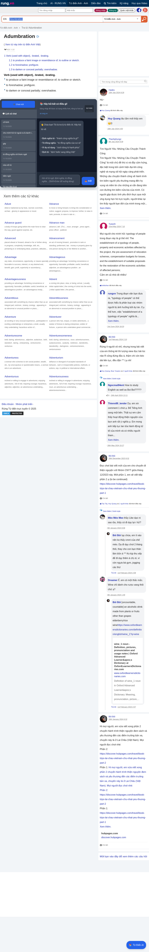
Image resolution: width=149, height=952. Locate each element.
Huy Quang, (106, 371)
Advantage (11, 257)
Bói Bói (112, 337)
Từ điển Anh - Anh (78, 3)
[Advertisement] (30, 894)
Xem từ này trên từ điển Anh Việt (22, 44)
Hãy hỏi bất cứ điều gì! (55, 103)
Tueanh (112, 224)
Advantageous (57, 257)
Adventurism (56, 357)
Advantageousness (15, 279)
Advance (54, 203)
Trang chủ (41, 3)
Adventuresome (13, 335)
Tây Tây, (105, 504)
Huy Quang (106, 110)
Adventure (10, 316)
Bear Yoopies (115, 371)
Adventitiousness (58, 298)
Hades (112, 90)
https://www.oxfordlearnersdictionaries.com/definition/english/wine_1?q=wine (127, 629)
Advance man (56, 222)
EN (4, 19)
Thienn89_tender (117, 403)
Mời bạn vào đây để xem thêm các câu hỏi (123, 856)
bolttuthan (105, 285)
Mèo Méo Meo (115, 518)
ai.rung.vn (44, 113)
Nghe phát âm (37, 36)
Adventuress (12, 357)
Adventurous (12, 376)
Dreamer (113, 580)
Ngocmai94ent (116, 385)
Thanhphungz (115, 139)
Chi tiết (104, 105)
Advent (53, 279)
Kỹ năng (124, 3)
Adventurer (55, 316)
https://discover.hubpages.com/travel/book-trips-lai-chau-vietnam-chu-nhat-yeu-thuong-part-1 (123, 488)
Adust (8, 203)
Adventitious (11, 298)
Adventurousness (58, 376)
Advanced (10, 238)
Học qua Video (139, 3)
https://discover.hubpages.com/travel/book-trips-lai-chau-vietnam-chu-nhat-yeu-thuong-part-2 (123, 758)
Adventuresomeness (60, 335)
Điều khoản (8, 404)
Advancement (56, 238)
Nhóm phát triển (24, 404)
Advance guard (13, 222)
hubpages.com (109, 833)
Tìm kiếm (110, 3)
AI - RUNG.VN (58, 3)
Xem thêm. (105, 208)
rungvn (112, 293)
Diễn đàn (96, 3)
